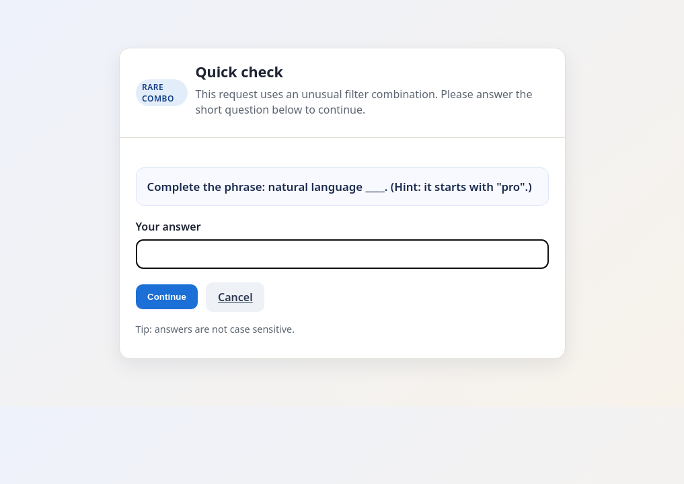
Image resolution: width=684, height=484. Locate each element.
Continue (166, 297)
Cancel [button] (235, 297)
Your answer (168, 226)
